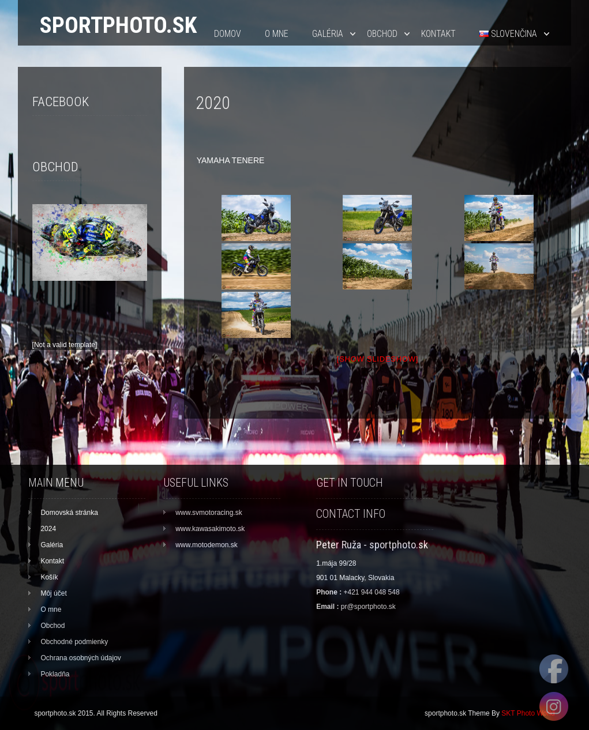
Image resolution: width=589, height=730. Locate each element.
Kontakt (438, 33)
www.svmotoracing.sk (208, 513)
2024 (48, 529)
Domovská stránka (68, 513)
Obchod (382, 33)
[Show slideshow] (377, 359)
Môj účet (53, 593)
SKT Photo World (527, 713)
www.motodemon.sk (206, 545)
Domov (227, 33)
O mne (276, 33)
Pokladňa (54, 674)
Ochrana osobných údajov (80, 658)
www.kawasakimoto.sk (210, 529)
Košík (49, 577)
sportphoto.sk (118, 25)
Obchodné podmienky (74, 642)
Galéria (327, 33)
